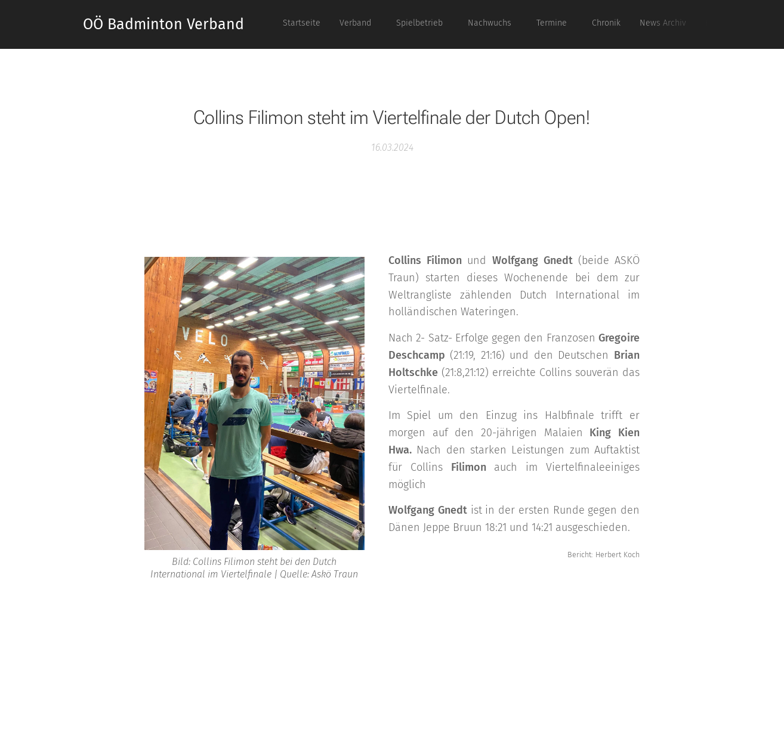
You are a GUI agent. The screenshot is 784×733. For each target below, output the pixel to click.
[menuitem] (516, 24)
